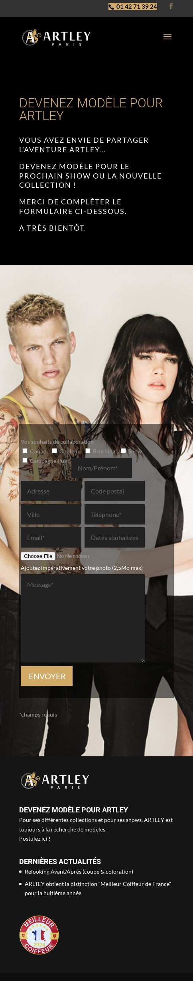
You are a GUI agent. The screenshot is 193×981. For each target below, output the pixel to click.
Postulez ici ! (35, 838)
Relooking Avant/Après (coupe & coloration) (79, 871)
